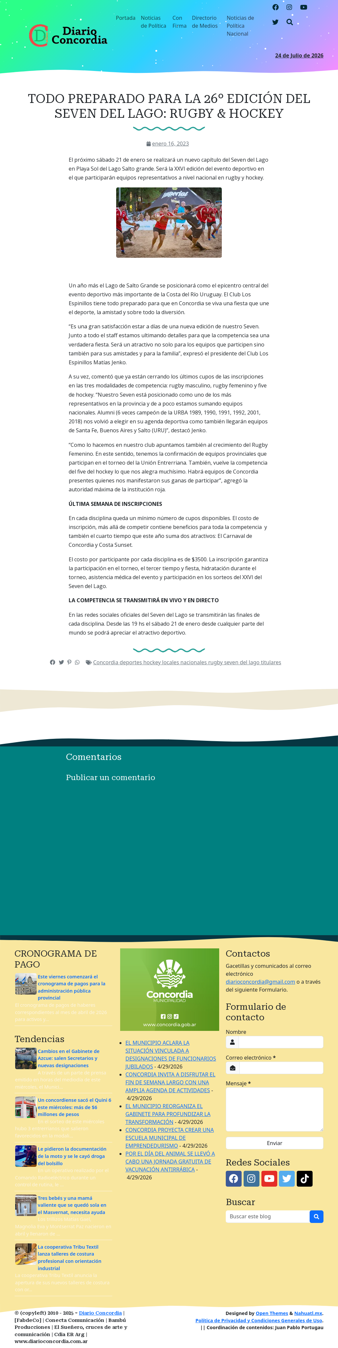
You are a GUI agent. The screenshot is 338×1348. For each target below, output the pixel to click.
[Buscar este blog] (268, 1216)
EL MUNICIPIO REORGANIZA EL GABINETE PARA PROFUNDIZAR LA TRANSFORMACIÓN (168, 1114)
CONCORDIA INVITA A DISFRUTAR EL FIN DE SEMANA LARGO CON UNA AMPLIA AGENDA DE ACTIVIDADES (170, 1082)
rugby (216, 662)
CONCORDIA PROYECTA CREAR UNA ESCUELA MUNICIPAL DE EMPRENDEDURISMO (169, 1137)
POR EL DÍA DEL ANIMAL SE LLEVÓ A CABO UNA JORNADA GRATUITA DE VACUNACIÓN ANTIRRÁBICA (170, 1161)
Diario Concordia (100, 1313)
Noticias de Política (153, 21)
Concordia (106, 662)
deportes (132, 662)
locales (171, 662)
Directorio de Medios (205, 21)
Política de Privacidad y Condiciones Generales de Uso (258, 1320)
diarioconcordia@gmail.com (260, 981)
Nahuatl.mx (308, 1313)
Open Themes (272, 1313)
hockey (152, 662)
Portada (126, 17)
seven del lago (242, 662)
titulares (271, 662)
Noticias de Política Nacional (240, 25)
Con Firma (180, 21)
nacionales (194, 662)
